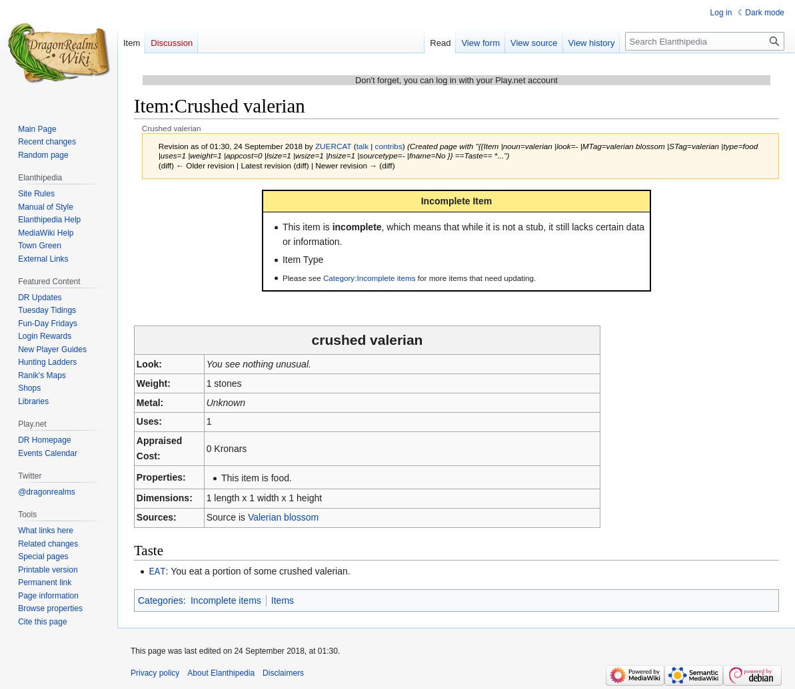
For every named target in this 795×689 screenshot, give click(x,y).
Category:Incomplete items (369, 278)
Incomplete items (226, 599)
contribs (388, 146)
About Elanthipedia (221, 672)
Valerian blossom (283, 517)
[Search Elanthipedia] (704, 41)
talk (363, 146)
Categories (160, 599)
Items (282, 599)
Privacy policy (155, 672)
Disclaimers (283, 672)
